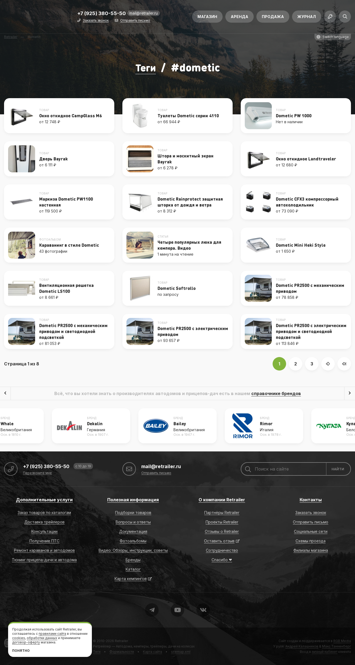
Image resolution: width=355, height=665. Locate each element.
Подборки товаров (133, 512)
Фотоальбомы (133, 540)
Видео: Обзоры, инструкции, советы (133, 550)
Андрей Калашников (301, 646)
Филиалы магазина (310, 550)
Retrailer (121, 641)
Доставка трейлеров (44, 521)
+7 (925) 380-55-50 (101, 15)
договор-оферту (26, 642)
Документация (133, 531)
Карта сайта (152, 651)
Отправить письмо (135, 22)
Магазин (207, 18)
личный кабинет (324, 651)
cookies (18, 638)
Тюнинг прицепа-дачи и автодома (44, 559)
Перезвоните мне (37, 473)
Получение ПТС (44, 540)
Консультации (44, 531)
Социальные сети (310, 531)
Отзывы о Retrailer (222, 531)
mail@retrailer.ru (143, 14)
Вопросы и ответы (133, 521)
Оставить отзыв (219, 540)
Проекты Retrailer (222, 521)
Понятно (21, 651)
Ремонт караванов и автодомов (44, 550)
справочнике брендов (276, 393)
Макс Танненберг (336, 646)
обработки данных (42, 638)
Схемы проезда (311, 540)
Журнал (306, 18)
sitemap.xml (180, 651)
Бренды (133, 559)
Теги (145, 67)
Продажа (273, 18)
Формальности (121, 651)
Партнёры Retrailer (221, 512)
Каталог (133, 569)
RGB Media (342, 641)
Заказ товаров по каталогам (44, 512)
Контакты (311, 499)
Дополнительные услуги (44, 499)
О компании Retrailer (222, 499)
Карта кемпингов (131, 578)
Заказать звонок (96, 22)
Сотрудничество (222, 550)
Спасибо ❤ (222, 559)
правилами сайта (52, 634)
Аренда (239, 18)
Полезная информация (133, 499)
